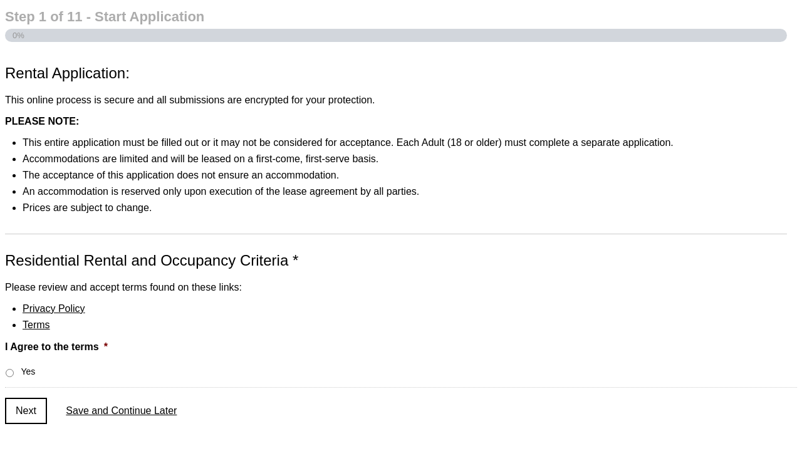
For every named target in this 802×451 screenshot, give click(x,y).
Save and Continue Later (121, 410)
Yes (28, 371)
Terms (36, 324)
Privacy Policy (54, 308)
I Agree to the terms (56, 346)
